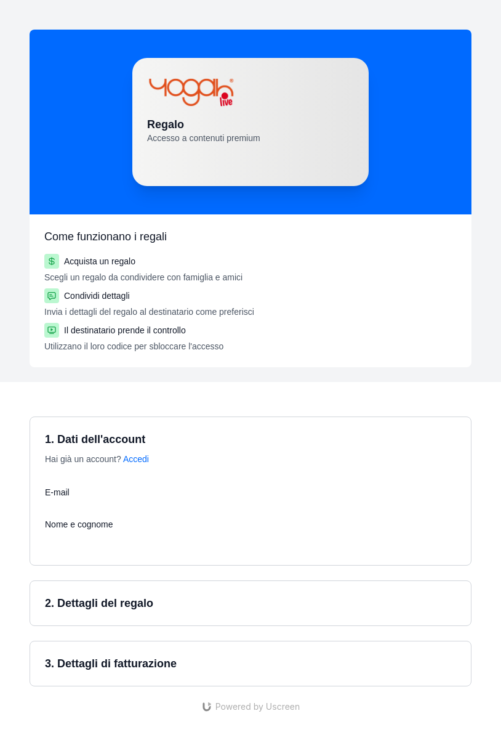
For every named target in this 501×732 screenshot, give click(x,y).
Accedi (136, 459)
